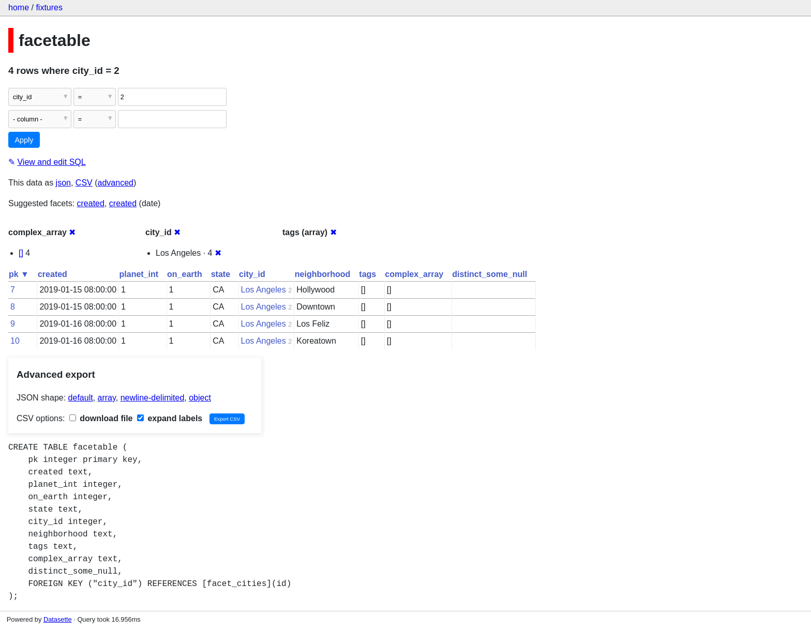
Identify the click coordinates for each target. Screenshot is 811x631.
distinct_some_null (489, 274)
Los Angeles (263, 289)
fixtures (49, 7)
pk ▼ (19, 274)
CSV (84, 182)
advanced (115, 182)
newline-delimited (153, 397)
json (63, 182)
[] (21, 253)
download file (101, 418)
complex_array (414, 274)
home (18, 7)
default (80, 397)
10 (15, 340)
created (90, 203)
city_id (252, 274)
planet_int (139, 274)
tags (367, 274)
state (220, 274)
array (107, 397)
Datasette (57, 619)
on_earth (184, 274)
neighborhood (323, 274)
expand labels (169, 418)
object (200, 397)
